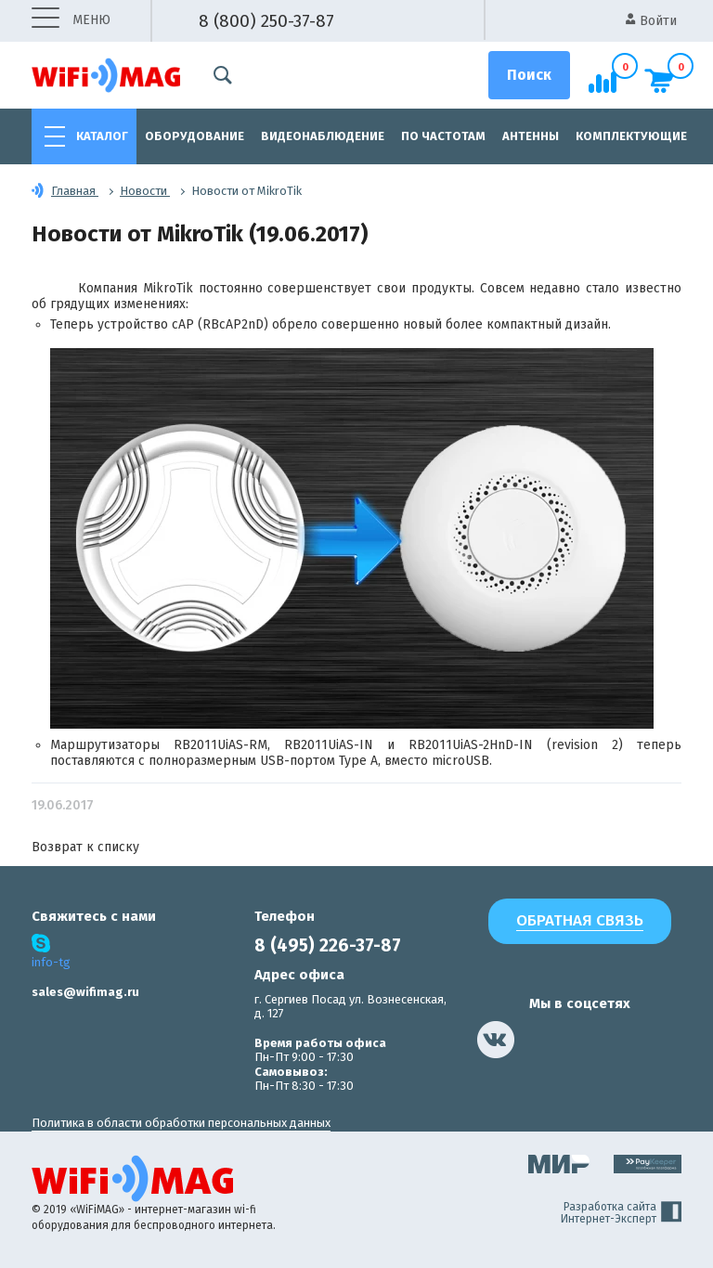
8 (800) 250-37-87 (266, 21)
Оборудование (194, 136)
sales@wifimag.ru (85, 992)
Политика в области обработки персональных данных (181, 1123)
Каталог (102, 136)
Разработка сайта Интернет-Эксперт (621, 1213)
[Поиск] (529, 75)
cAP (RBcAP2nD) (220, 324)
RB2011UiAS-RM (220, 745)
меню (71, 20)
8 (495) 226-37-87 (327, 945)
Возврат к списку (85, 847)
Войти (651, 21)
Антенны (530, 136)
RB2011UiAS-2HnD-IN (470, 745)
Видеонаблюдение (322, 136)
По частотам (443, 136)
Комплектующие (631, 136)
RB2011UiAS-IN (328, 745)
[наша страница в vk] (495, 1039)
